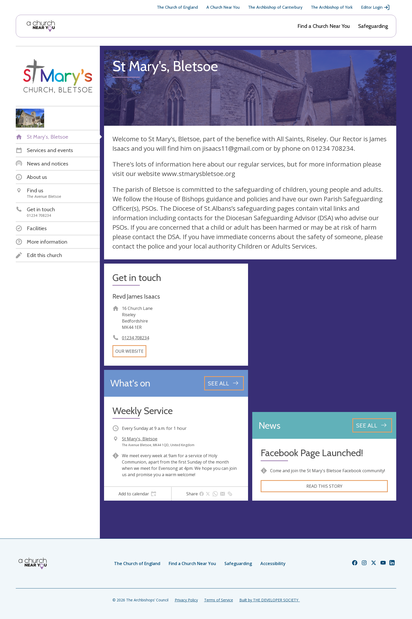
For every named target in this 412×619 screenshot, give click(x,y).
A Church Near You (223, 7)
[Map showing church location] (324, 336)
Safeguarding (373, 26)
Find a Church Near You (323, 26)
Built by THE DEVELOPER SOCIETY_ (269, 599)
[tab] (137, 494)
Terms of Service (218, 599)
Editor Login (375, 7)
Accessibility (273, 563)
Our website (129, 351)
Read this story (324, 486)
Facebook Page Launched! (312, 453)
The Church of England (177, 7)
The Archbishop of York (332, 7)
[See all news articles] (372, 425)
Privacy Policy (186, 599)
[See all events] (224, 383)
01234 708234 (135, 338)
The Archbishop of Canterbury (275, 7)
